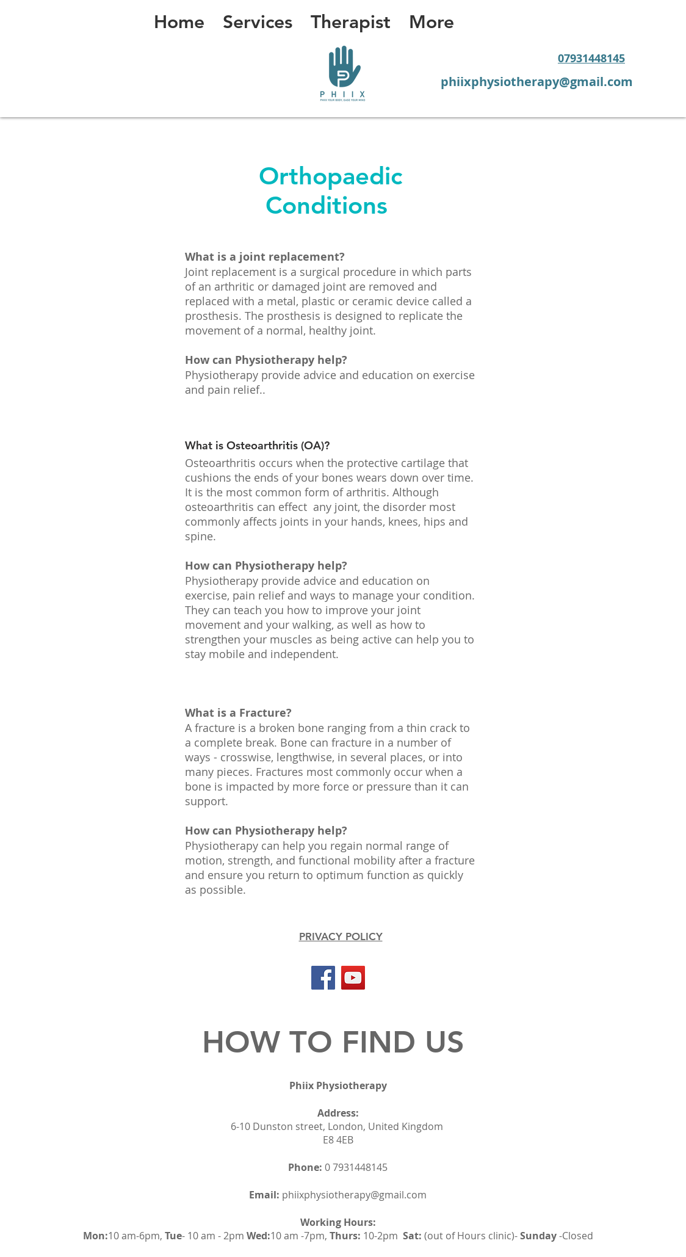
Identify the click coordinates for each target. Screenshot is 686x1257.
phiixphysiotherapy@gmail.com (354, 1194)
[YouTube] (353, 978)
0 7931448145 (356, 1167)
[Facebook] (323, 978)
